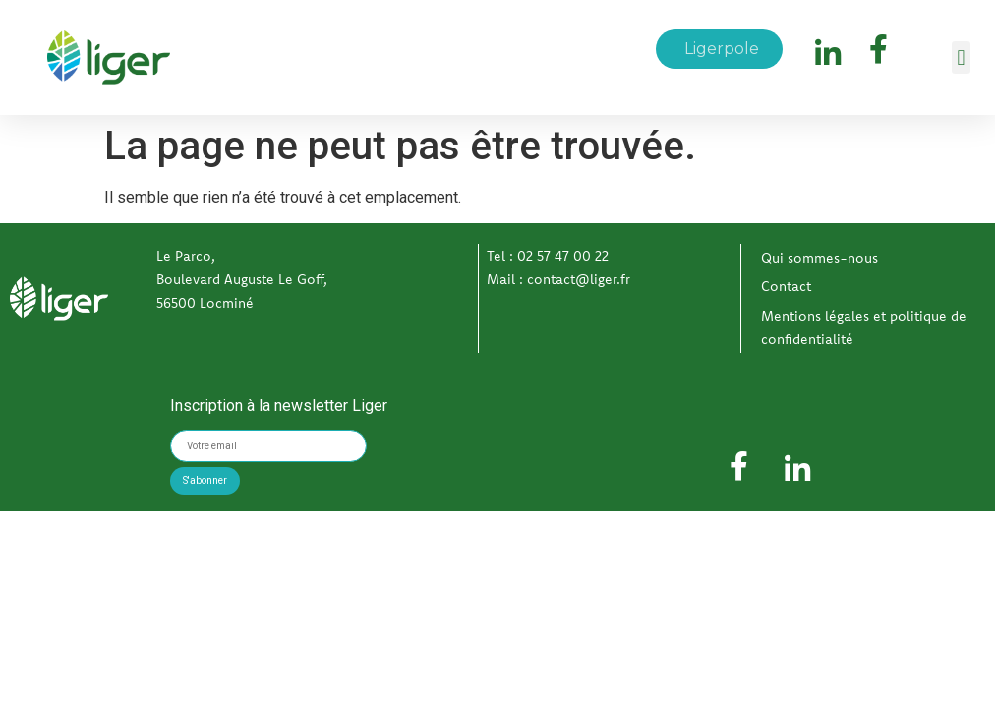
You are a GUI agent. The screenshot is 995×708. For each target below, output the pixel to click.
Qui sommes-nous (819, 257)
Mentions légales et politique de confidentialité (863, 327)
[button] (961, 57)
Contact (786, 286)
